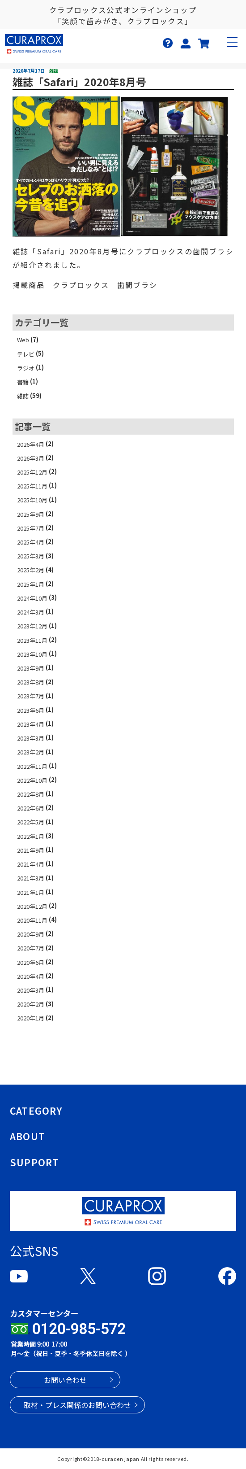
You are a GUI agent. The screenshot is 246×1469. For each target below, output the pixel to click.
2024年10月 (32, 598)
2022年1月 (30, 836)
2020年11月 (32, 920)
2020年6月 (30, 962)
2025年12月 (32, 472)
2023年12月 (32, 626)
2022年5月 (30, 822)
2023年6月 (30, 710)
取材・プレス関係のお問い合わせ (77, 1404)
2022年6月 (30, 808)
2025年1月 (30, 584)
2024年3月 (30, 612)
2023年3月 (30, 738)
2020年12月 (32, 906)
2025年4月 (30, 542)
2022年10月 (32, 780)
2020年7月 (30, 948)
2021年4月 (30, 864)
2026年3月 (30, 458)
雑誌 (23, 396)
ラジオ (25, 368)
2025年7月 (30, 528)
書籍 (23, 382)
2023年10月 (32, 654)
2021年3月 (30, 878)
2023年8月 (30, 682)
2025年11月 (32, 486)
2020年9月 (30, 934)
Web (23, 340)
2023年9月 (30, 668)
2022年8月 (30, 794)
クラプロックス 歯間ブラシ (105, 284)
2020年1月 (30, 1018)
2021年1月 (30, 892)
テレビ (25, 354)
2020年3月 (30, 990)
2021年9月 (30, 850)
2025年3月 (30, 556)
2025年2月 (30, 570)
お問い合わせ (65, 1379)
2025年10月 (32, 500)
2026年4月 (30, 444)
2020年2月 (30, 1004)
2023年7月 (30, 696)
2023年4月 (30, 724)
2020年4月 (30, 976)
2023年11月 (32, 640)
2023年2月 (30, 752)
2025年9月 (30, 514)
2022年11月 (32, 766)
